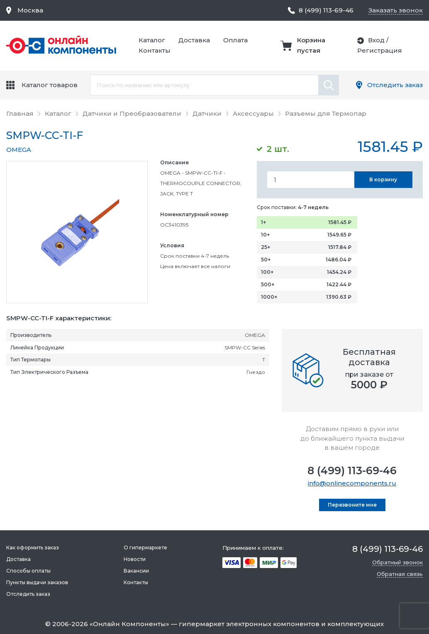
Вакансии (136, 571)
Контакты (155, 50)
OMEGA (18, 150)
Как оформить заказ (32, 547)
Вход (376, 40)
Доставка (194, 40)
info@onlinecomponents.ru (352, 483)
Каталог (152, 40)
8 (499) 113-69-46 (352, 470)
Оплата (235, 40)
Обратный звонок (397, 562)
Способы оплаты (28, 571)
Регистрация (379, 50)
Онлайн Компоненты (129, 624)
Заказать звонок (395, 10)
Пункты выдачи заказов (37, 582)
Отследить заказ (395, 85)
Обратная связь (400, 574)
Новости (135, 559)
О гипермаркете (145, 547)
